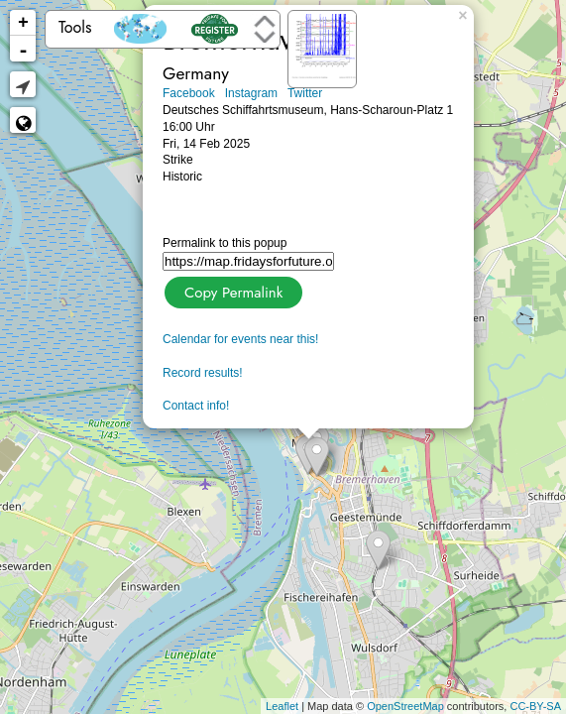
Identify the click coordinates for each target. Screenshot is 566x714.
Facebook (189, 93)
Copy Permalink (231, 290)
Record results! (203, 373)
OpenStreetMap (405, 706)
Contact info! (196, 406)
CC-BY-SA (535, 706)
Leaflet (282, 706)
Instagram (251, 93)
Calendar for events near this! (240, 339)
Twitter (304, 93)
